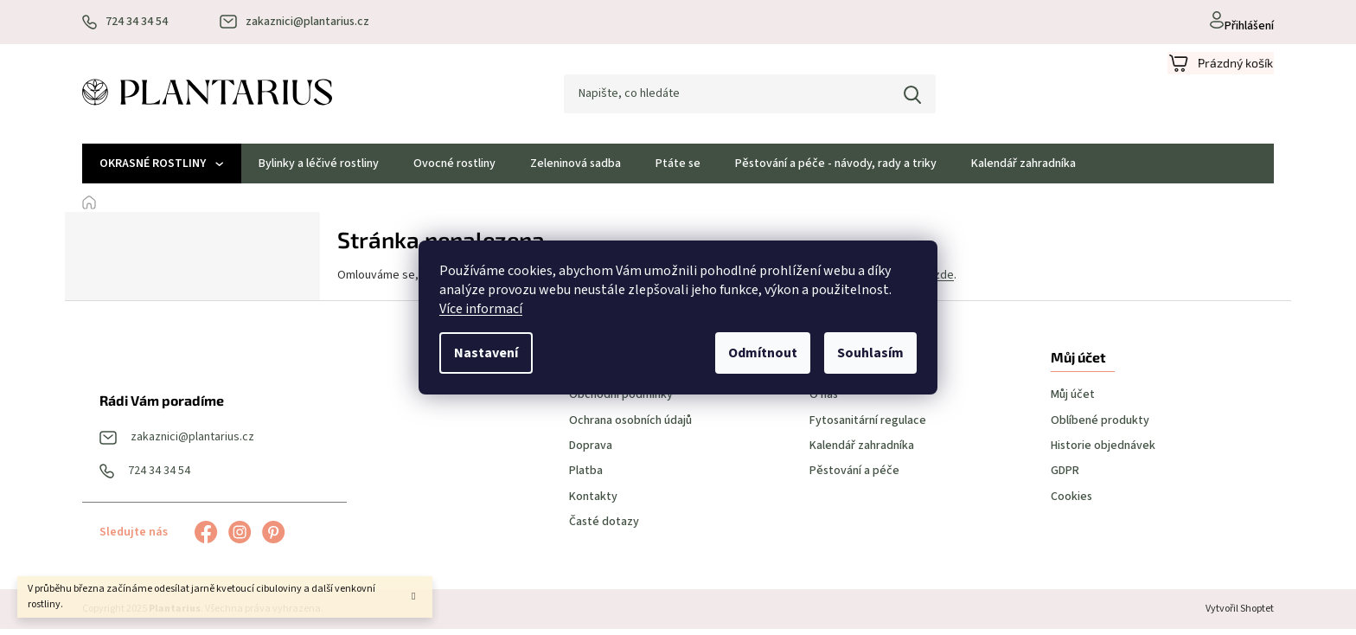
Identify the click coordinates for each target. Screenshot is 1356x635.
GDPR (1065, 477)
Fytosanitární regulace (867, 426)
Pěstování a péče (854, 477)
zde (944, 280)
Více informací (480, 308)
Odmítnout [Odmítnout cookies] (762, 352)
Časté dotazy (604, 528)
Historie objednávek (1103, 452)
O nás (823, 401)
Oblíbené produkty (1100, 426)
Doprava (590, 452)
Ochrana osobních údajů (630, 426)
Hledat (900, 96)
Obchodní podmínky (621, 401)
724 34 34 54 (159, 477)
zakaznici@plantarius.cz (192, 443)
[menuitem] (161, 169)
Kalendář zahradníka (861, 452)
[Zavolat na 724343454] (125, 22)
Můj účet (1073, 401)
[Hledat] (738, 96)
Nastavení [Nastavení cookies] (486, 352)
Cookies (1071, 502)
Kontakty (593, 502)
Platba (586, 477)
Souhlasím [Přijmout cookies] (870, 352)
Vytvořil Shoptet (1240, 614)
